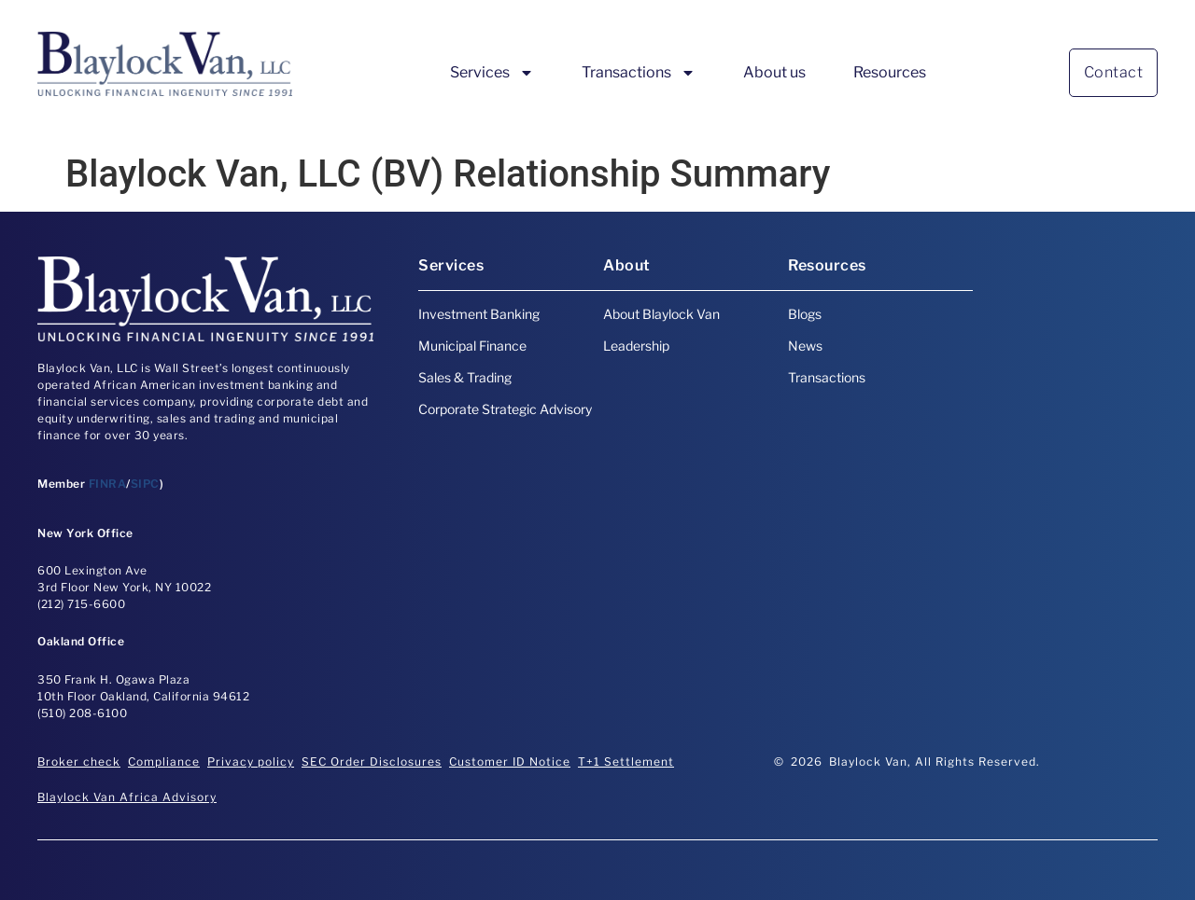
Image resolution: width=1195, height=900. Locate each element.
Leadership (636, 345)
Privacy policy (250, 761)
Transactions (639, 73)
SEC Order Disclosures (372, 761)
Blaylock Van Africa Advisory (127, 797)
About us (774, 72)
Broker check (78, 761)
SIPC (145, 484)
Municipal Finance (472, 345)
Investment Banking (479, 314)
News (805, 345)
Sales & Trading (465, 377)
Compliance (164, 761)
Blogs (805, 314)
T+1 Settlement (626, 761)
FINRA (108, 484)
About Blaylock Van (661, 314)
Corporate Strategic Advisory (505, 409)
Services (492, 73)
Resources (889, 72)
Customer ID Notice (509, 761)
